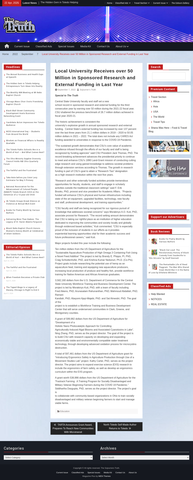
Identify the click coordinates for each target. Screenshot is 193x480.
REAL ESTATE (159, 304)
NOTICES (156, 299)
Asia (155, 106)
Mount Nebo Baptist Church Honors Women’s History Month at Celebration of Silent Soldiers (23, 231)
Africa (156, 101)
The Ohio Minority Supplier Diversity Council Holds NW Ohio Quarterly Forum (22, 161)
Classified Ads (121, 3)
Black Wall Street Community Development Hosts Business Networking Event (19, 113)
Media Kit (85, 46)
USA (155, 111)
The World (158, 117)
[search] (166, 76)
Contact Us (103, 46)
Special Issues (66, 46)
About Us (121, 46)
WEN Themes (104, 476)
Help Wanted (158, 294)
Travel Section (140, 3)
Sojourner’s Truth (88, 89)
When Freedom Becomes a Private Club (25, 277)
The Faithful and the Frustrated (21, 170)
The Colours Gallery (180, 3)
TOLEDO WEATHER (169, 196)
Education (65, 411)
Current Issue (159, 3)
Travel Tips (159, 122)
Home (109, 3)
